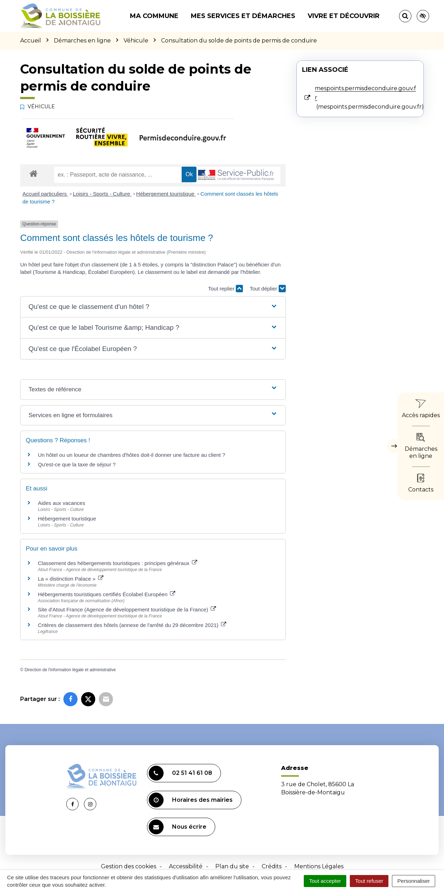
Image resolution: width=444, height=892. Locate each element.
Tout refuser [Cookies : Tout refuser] (369, 881)
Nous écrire (177, 826)
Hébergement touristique (166, 194)
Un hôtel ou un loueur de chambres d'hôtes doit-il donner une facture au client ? (131, 455)
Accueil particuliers (45, 194)
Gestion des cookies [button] (128, 866)
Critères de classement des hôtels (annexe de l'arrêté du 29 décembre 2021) (132, 625)
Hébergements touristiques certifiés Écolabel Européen (106, 594)
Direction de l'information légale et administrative (70, 669)
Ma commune (154, 16)
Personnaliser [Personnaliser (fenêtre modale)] (413, 881)
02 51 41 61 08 (180, 773)
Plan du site (232, 866)
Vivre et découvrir (344, 16)
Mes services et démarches (243, 16)
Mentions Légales (318, 866)
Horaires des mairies (191, 800)
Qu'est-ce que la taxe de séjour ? (77, 464)
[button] (153, 307)
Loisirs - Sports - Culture (102, 194)
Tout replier (225, 288)
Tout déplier (268, 288)
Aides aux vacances (61, 503)
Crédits (271, 866)
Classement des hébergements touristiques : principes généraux (117, 563)
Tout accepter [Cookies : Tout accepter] (325, 881)
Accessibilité (186, 866)
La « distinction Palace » (70, 579)
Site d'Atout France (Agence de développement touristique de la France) (127, 609)
